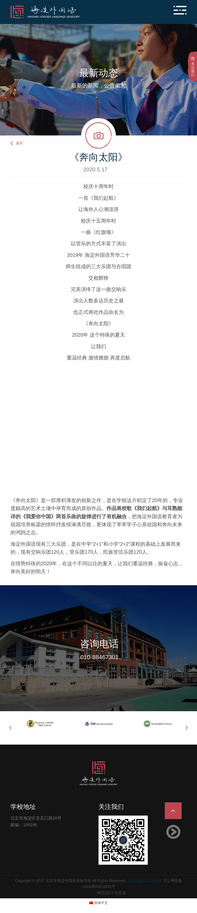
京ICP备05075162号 (145, 881)
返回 (19, 143)
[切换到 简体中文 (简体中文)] (98, 903)
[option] (40, 724)
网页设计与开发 (111, 893)
